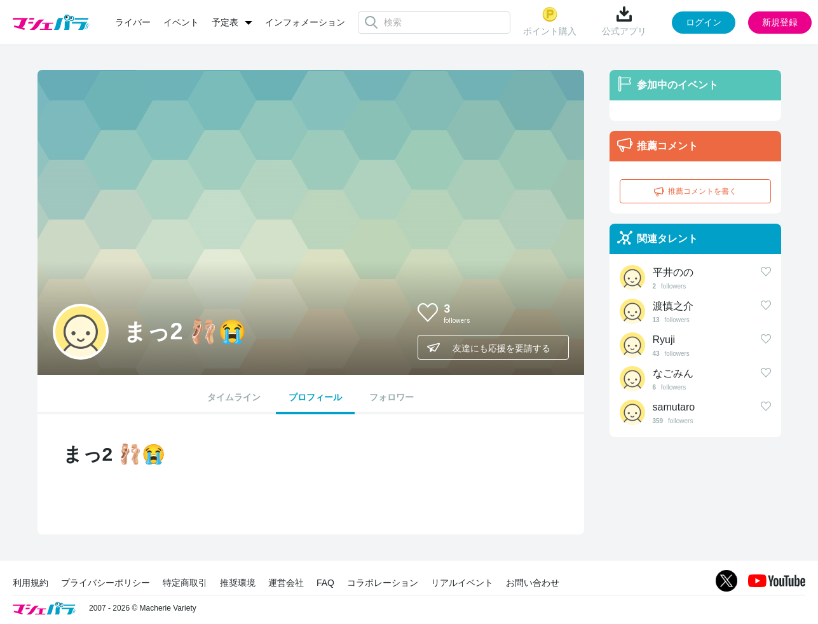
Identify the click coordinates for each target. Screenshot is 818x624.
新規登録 (780, 22)
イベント (181, 22)
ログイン (703, 22)
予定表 (225, 22)
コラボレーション (382, 583)
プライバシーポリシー (105, 583)
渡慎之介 (673, 306)
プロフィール (315, 397)
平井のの (673, 272)
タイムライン (234, 397)
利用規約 (30, 583)
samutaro (674, 407)
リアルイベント (462, 583)
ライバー (133, 22)
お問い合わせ (532, 583)
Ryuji (664, 339)
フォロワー (391, 397)
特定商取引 (185, 583)
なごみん (673, 373)
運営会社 (286, 583)
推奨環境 (238, 583)
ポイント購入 (549, 21)
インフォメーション (305, 22)
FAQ (325, 583)
